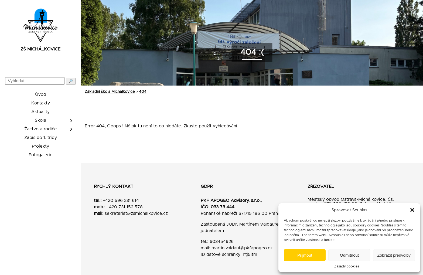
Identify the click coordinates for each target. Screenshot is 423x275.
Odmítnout (349, 255)
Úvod (40, 94)
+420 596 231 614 (121, 200)
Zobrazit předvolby (394, 255)
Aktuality (40, 112)
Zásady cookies (346, 266)
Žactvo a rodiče (40, 129)
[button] (412, 210)
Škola (40, 120)
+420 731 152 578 (125, 207)
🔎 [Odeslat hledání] (71, 81)
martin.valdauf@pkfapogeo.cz (242, 248)
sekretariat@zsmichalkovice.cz (136, 213)
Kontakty (40, 103)
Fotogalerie (41, 155)
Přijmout (304, 255)
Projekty (40, 146)
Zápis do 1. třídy (40, 137)
